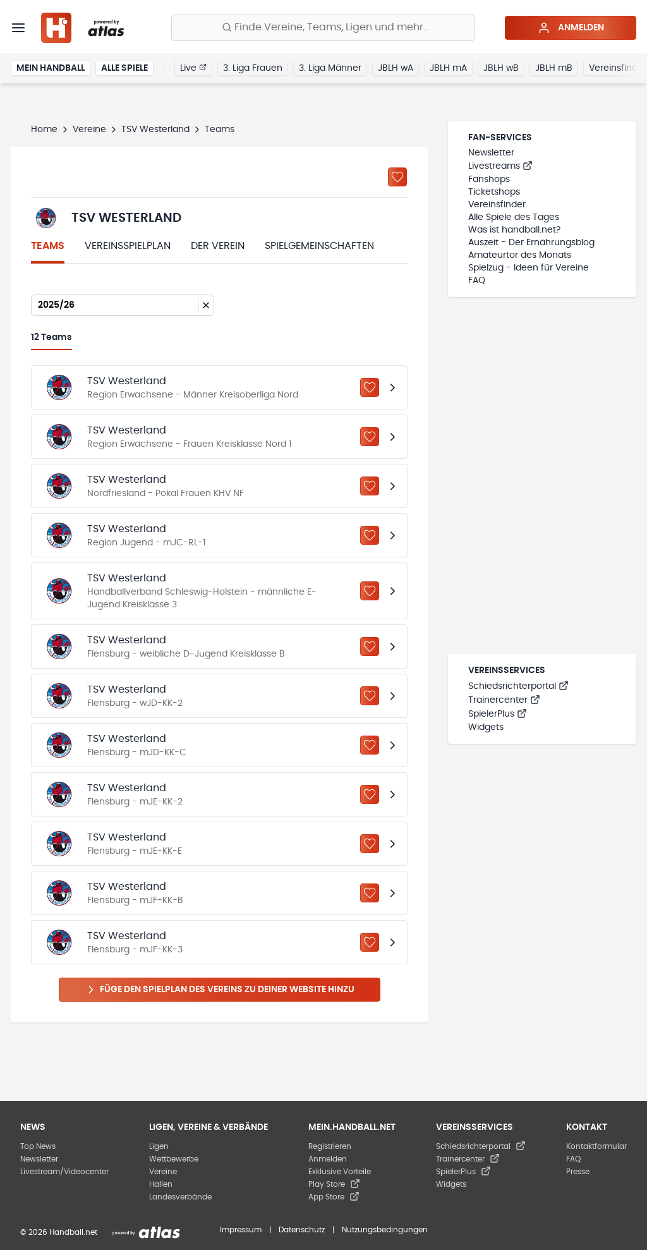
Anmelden (571, 27)
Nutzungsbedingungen (385, 1230)
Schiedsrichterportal (518, 686)
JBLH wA (395, 68)
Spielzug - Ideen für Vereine (528, 268)
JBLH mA (448, 68)
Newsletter (491, 153)
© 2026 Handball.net (58, 1232)
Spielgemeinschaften (319, 246)
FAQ (476, 280)
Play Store (334, 1184)
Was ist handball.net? (514, 230)
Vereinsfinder (497, 204)
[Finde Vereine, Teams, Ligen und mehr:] (323, 28)
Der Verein (218, 246)
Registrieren (329, 1146)
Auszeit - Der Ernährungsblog (531, 242)
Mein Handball (50, 68)
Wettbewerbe (173, 1159)
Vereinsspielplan (128, 246)
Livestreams (500, 166)
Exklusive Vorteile (339, 1171)
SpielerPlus (497, 714)
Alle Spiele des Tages (513, 217)
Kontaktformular (596, 1146)
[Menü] (18, 28)
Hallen (160, 1184)
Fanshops (489, 179)
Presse (578, 1171)
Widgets (486, 727)
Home (44, 129)
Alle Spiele (124, 68)
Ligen (159, 1146)
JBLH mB (553, 68)
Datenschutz (302, 1230)
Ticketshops (494, 192)
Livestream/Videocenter (64, 1171)
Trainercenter (504, 700)
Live (193, 68)
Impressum (241, 1230)
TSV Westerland (155, 129)
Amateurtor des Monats (519, 255)
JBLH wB (501, 68)
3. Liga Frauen (252, 68)
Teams (47, 246)
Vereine (89, 129)
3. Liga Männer (330, 68)
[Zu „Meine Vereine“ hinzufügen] (397, 176)
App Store (334, 1197)
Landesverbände (180, 1197)
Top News (38, 1146)
